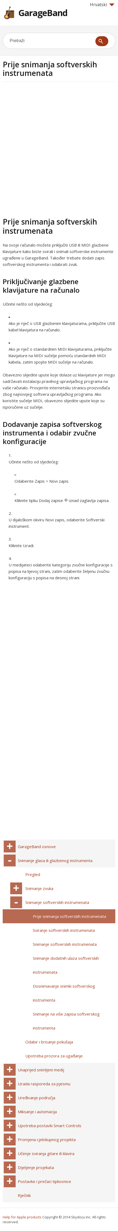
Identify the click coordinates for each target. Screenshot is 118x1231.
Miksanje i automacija (37, 1111)
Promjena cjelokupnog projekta (47, 1139)
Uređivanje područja (36, 1097)
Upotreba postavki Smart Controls (49, 1125)
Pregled (32, 874)
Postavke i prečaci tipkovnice (44, 1181)
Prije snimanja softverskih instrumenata (69, 916)
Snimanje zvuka (39, 888)
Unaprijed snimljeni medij (41, 1069)
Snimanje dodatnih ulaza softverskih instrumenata (66, 965)
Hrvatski (102, 5)
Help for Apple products (22, 1217)
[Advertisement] (59, 148)
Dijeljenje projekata (36, 1167)
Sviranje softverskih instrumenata (64, 930)
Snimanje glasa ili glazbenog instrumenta (55, 860)
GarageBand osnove (37, 846)
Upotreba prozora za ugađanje (54, 1055)
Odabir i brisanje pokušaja (49, 1042)
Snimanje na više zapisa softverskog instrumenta (66, 1021)
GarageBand (42, 13)
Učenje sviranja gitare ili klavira (46, 1153)
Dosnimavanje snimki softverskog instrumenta (64, 993)
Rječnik (24, 1195)
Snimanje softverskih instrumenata (57, 902)
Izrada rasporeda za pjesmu (44, 1083)
